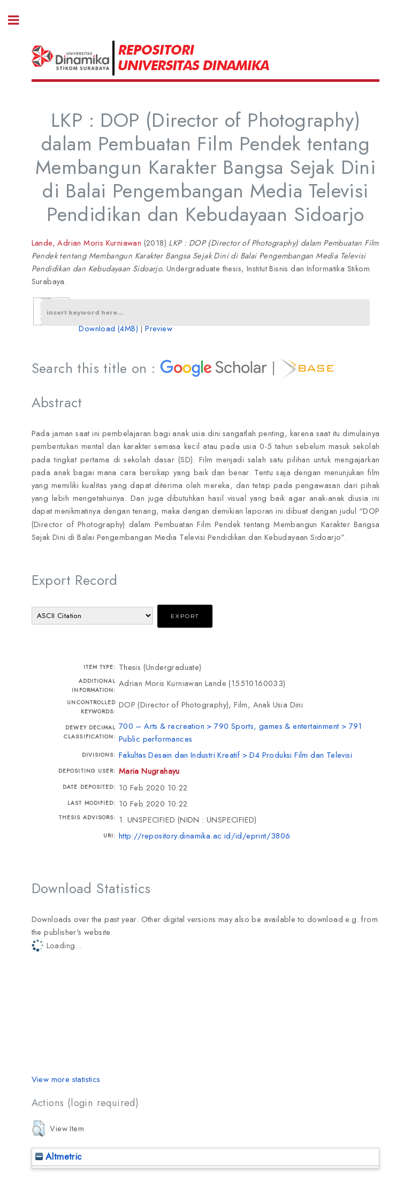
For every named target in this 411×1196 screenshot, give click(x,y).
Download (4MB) (108, 328)
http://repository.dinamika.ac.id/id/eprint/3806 (205, 835)
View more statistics (66, 1079)
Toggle (19, 20)
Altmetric (58, 1156)
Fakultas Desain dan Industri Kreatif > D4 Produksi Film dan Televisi (235, 754)
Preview (158, 328)
